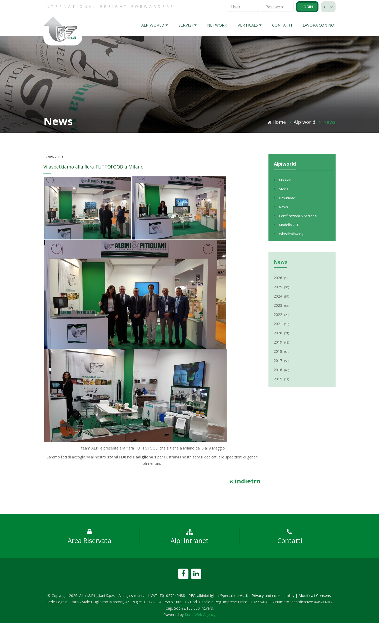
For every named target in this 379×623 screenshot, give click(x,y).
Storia (283, 189)
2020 (281, 332)
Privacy (258, 595)
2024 (281, 296)
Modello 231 (288, 224)
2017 (281, 360)
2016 (281, 369)
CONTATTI (282, 25)
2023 (281, 305)
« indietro (245, 481)
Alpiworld (304, 122)
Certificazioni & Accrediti (298, 215)
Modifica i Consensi (315, 595)
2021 (281, 323)
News (329, 122)
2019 (281, 342)
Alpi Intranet (189, 537)
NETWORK (217, 25)
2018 (281, 351)
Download (287, 198)
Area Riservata (89, 537)
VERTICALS (250, 25)
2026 (280, 277)
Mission (285, 180)
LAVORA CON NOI (319, 25)
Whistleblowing (291, 233)
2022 (281, 314)
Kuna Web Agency (200, 614)
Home (277, 122)
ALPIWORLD (154, 25)
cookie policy (283, 595)
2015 (281, 378)
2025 (281, 286)
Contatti (289, 537)
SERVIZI (187, 25)
